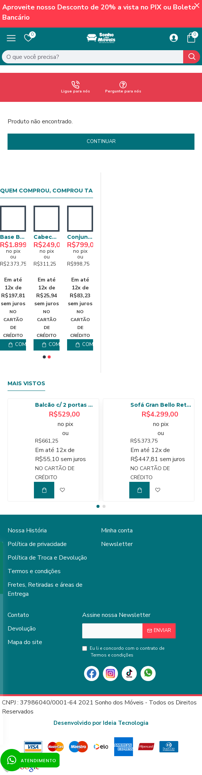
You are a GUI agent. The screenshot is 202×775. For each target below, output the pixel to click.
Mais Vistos (26, 383)
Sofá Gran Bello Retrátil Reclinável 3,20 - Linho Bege (160, 404)
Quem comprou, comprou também (55, 191)
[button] (44, 356)
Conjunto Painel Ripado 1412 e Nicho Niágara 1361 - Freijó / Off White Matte (80, 237)
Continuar (101, 141)
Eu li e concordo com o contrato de (123, 651)
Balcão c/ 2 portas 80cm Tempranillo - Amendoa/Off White (65, 404)
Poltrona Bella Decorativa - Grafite (13, 237)
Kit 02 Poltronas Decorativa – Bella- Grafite (47, 237)
